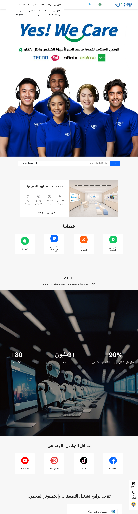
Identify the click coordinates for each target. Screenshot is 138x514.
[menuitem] (52, 15)
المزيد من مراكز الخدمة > (44, 213)
